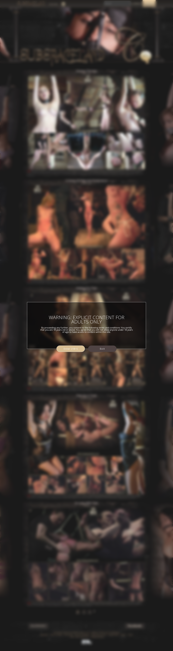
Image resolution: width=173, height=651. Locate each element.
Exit (102, 348)
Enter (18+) (71, 348)
